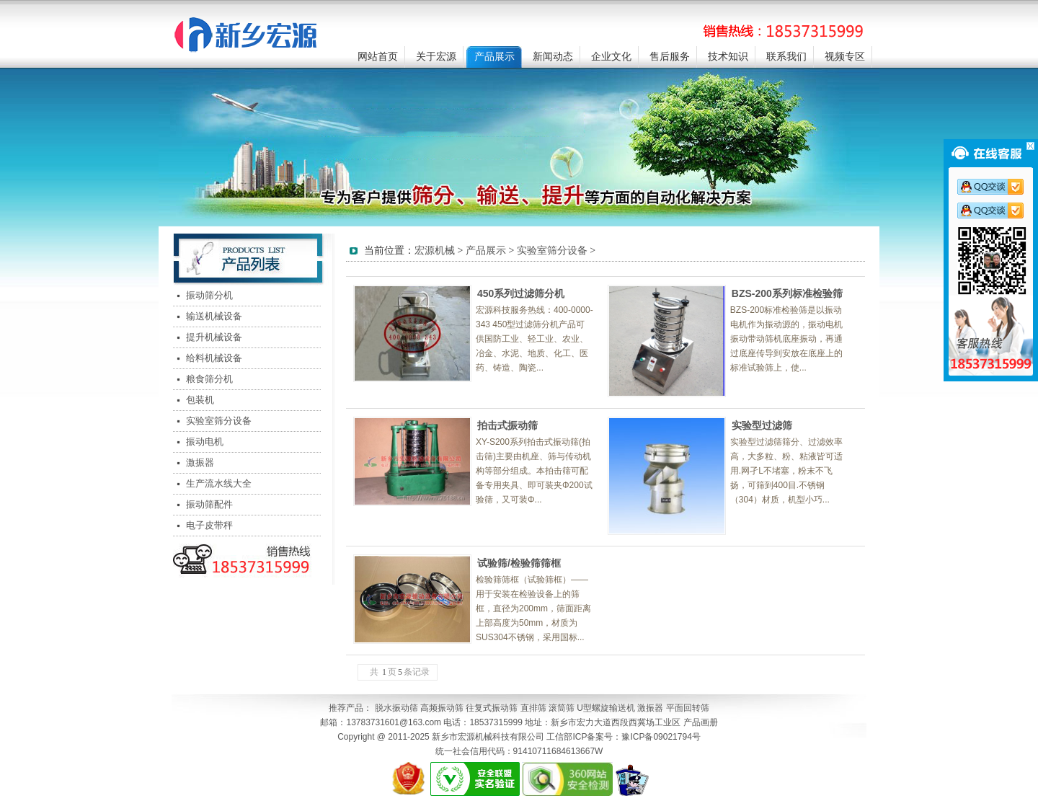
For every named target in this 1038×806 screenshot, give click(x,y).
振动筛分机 (209, 295)
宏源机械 (434, 250)
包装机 (200, 399)
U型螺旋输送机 (606, 708)
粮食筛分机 (209, 378)
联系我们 (786, 56)
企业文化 (611, 56)
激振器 (200, 462)
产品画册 (700, 722)
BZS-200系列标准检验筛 (787, 293)
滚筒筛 (562, 708)
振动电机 (204, 441)
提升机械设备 (214, 337)
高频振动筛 (441, 708)
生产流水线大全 (219, 483)
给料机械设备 (214, 358)
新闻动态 (553, 56)
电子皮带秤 (209, 525)
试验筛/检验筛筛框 (519, 563)
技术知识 (728, 56)
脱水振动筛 (396, 708)
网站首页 (378, 56)
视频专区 (845, 56)
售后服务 (669, 56)
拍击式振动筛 (507, 425)
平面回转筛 (687, 708)
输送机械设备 (214, 316)
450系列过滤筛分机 (520, 293)
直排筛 (533, 708)
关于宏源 (436, 56)
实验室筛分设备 (219, 420)
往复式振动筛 (492, 708)
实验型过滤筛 (762, 425)
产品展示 (494, 56)
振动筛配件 (209, 504)
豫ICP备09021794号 (660, 737)
